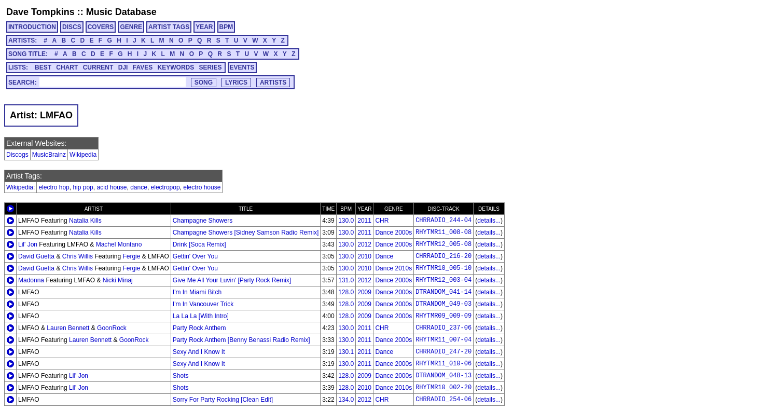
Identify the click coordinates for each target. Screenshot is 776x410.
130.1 (346, 352)
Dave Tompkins (40, 12)
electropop (165, 187)
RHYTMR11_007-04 (443, 340)
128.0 (346, 292)
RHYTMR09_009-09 (443, 316)
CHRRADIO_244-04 (443, 220)
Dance (384, 256)
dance (138, 187)
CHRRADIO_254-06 (443, 399)
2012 (364, 244)
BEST (43, 67)
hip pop (83, 187)
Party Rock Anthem (199, 328)
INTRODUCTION (32, 27)
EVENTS (242, 67)
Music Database (121, 12)
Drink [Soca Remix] (199, 244)
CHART (67, 67)
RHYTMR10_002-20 (443, 387)
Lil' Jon (27, 244)
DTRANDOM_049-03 (443, 304)
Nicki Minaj (118, 280)
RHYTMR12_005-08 (443, 244)
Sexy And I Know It (199, 352)
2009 (364, 292)
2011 (364, 220)
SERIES (210, 67)
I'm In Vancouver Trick (203, 304)
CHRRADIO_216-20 (443, 256)
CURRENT (98, 67)
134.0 (346, 399)
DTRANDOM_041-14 (443, 292)
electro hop (53, 187)
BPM (226, 27)
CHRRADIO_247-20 (443, 352)
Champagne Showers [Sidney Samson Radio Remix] (245, 232)
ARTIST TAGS (168, 27)
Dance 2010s (393, 268)
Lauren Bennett (68, 328)
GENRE (131, 27)
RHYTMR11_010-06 (443, 363)
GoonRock (112, 328)
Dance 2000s (393, 232)
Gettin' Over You (195, 256)
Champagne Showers (202, 220)
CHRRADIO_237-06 (443, 328)
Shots (181, 375)
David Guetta (36, 256)
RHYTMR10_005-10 (443, 268)
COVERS (101, 27)
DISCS (71, 27)
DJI (123, 67)
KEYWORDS (176, 67)
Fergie (131, 256)
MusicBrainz (49, 154)
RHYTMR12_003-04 (443, 280)
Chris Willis (77, 256)
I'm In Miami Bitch (197, 292)
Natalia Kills (85, 220)
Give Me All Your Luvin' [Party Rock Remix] (232, 280)
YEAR (204, 27)
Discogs (17, 154)
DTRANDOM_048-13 (443, 375)
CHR (382, 220)
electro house (201, 187)
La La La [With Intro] (201, 316)
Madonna (31, 280)
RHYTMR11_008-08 (443, 232)
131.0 (346, 280)
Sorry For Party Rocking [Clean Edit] (223, 399)
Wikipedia (83, 154)
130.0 (346, 220)
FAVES (143, 67)
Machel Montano (119, 244)
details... (489, 220)
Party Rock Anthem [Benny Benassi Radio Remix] (241, 340)
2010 (364, 256)
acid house (111, 187)
